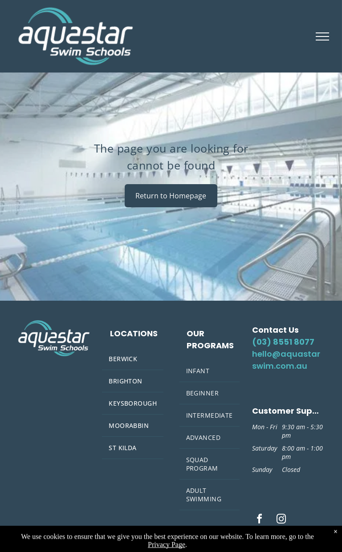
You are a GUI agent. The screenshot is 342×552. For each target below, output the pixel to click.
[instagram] (281, 520)
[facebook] (259, 520)
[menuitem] (132, 359)
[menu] (322, 36)
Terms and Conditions (279, 533)
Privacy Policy (268, 541)
